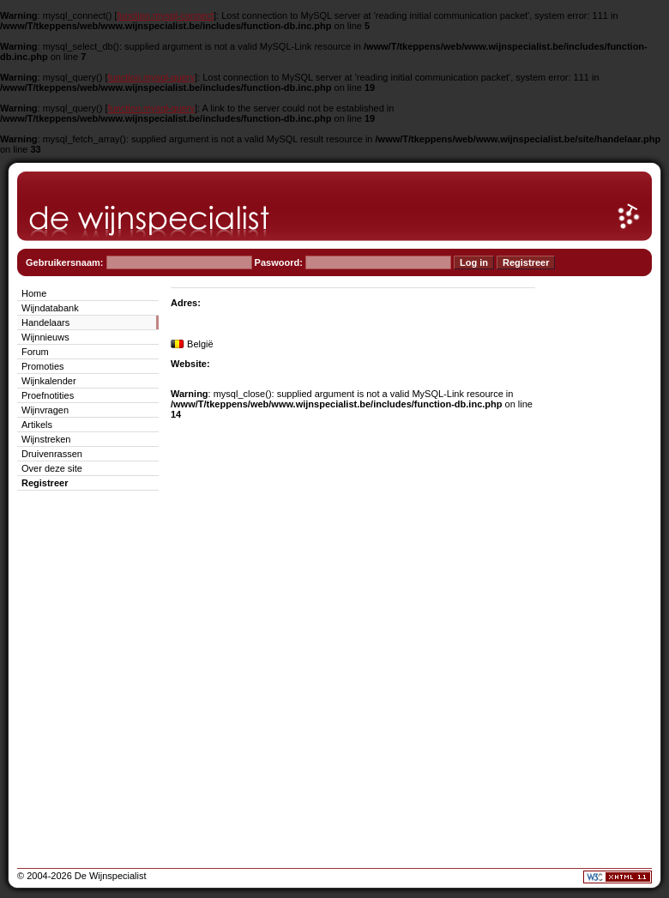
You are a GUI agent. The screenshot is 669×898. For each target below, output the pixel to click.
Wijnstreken (45, 439)
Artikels (36, 424)
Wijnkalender (48, 381)
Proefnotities (47, 395)
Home (33, 293)
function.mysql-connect (166, 15)
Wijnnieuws (45, 337)
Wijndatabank (50, 308)
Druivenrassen (51, 454)
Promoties (42, 366)
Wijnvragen (45, 410)
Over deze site (51, 468)
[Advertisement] (600, 542)
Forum (35, 352)
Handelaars (45, 322)
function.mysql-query (152, 77)
